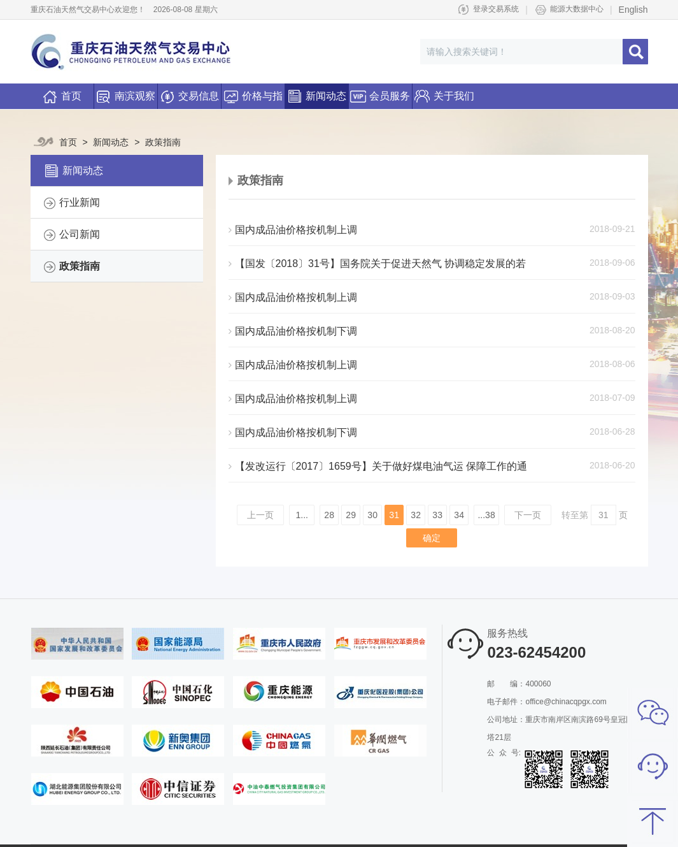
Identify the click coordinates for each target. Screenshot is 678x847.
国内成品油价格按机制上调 (293, 229)
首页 (61, 97)
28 (329, 515)
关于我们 (444, 92)
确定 (432, 538)
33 (437, 515)
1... (302, 515)
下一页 (527, 515)
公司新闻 (79, 234)
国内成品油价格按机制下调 (293, 331)
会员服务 (380, 92)
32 (416, 515)
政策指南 (158, 142)
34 (459, 515)
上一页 (260, 515)
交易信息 (189, 92)
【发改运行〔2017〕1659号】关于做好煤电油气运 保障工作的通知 (378, 466)
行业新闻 (79, 202)
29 (351, 515)
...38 (486, 515)
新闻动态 (316, 92)
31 (394, 515)
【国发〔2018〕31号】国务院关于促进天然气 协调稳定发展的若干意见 (377, 264)
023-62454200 (536, 652)
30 (372, 515)
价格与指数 (253, 96)
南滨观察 (125, 92)
